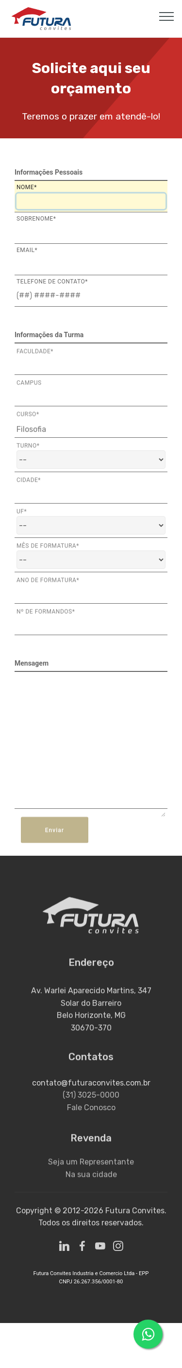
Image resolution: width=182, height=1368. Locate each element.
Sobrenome (36, 218)
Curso (28, 418)
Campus (29, 386)
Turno (28, 449)
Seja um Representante (91, 1172)
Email (27, 250)
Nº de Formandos (46, 615)
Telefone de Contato (52, 281)
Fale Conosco (91, 1122)
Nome (27, 187)
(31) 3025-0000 (91, 1110)
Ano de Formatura (48, 583)
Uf (22, 515)
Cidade (29, 483)
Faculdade (35, 355)
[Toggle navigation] (166, 16)
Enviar (54, 840)
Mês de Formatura (48, 549)
